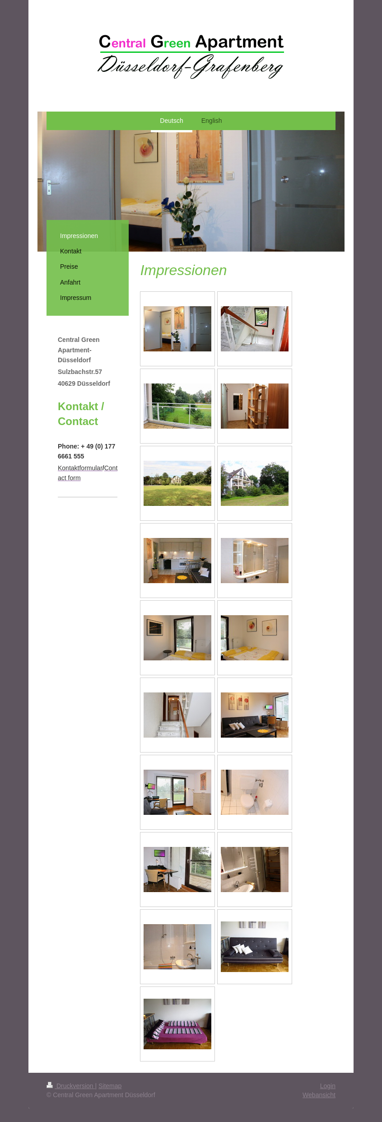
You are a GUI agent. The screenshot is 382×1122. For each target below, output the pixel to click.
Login (327, 1085)
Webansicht (319, 1095)
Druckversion (71, 1085)
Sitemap (109, 1085)
